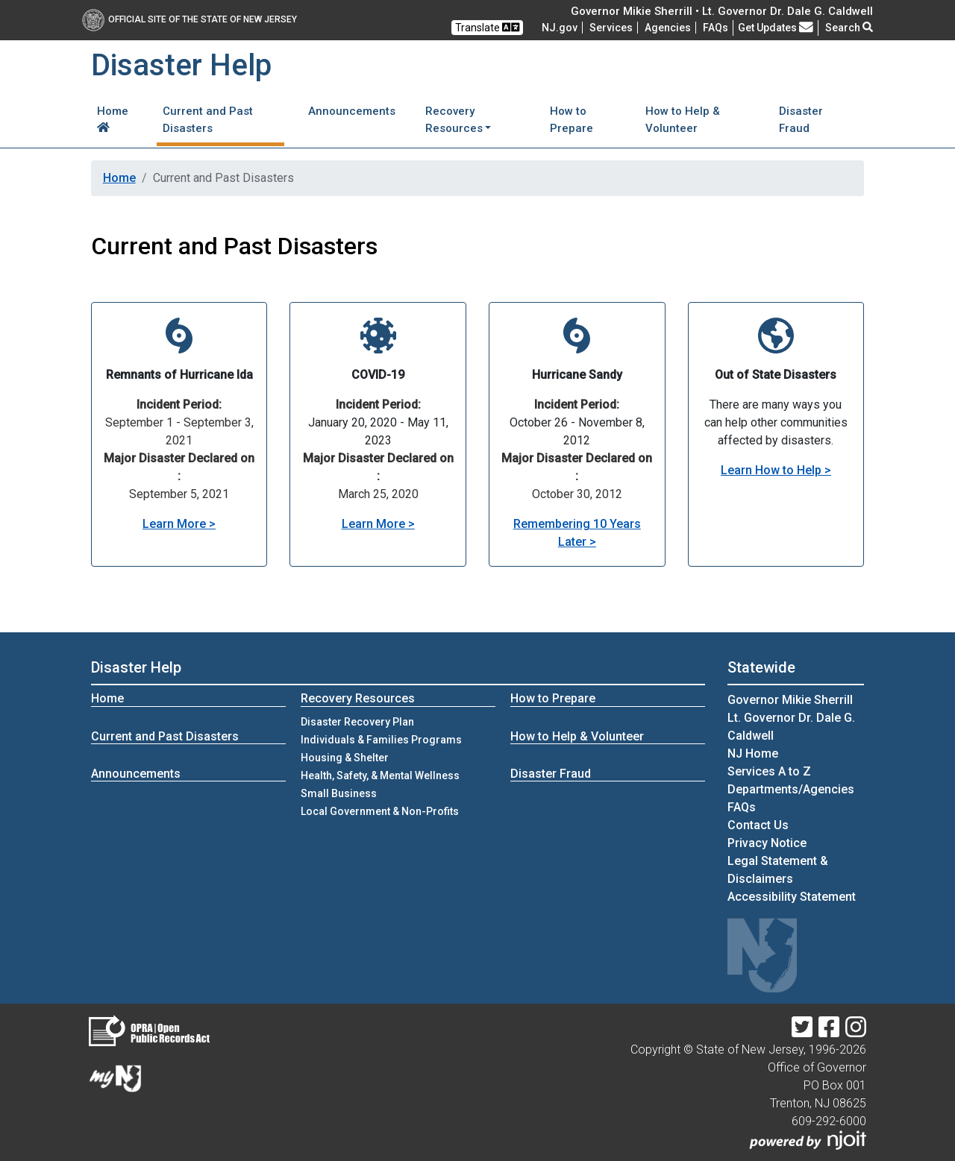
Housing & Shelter (345, 758)
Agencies (668, 28)
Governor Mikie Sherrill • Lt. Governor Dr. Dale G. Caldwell (722, 11)
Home (112, 118)
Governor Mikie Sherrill (790, 700)
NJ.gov (559, 28)
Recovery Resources (358, 698)
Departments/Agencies (790, 789)
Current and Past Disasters (208, 119)
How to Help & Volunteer (682, 119)
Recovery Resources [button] (454, 119)
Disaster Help (136, 667)
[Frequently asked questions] (715, 28)
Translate (487, 27)
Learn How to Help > (776, 470)
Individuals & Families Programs (381, 740)
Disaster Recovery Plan (357, 722)
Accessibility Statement (791, 897)
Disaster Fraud (801, 119)
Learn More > (179, 524)
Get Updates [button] (775, 28)
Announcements (351, 111)
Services (611, 28)
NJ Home (752, 753)
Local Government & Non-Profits (380, 811)
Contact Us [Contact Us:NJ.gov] (758, 825)
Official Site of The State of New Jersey (189, 19)
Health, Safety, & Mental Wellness (380, 775)
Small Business (339, 793)
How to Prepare (571, 119)
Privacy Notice (767, 843)
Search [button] (849, 28)
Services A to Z (769, 771)
